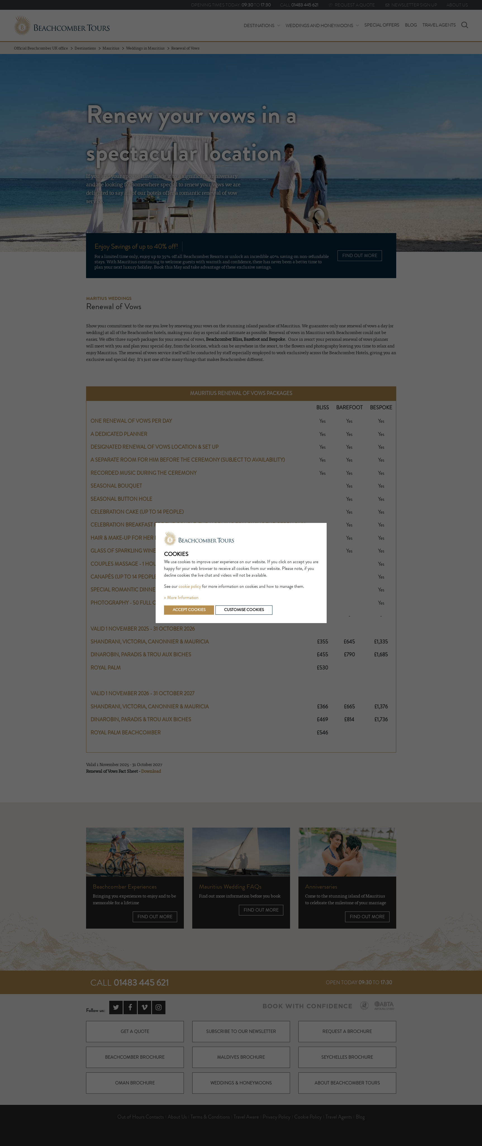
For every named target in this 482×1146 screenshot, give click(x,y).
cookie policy (190, 586)
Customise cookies (244, 610)
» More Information (181, 598)
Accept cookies (189, 610)
